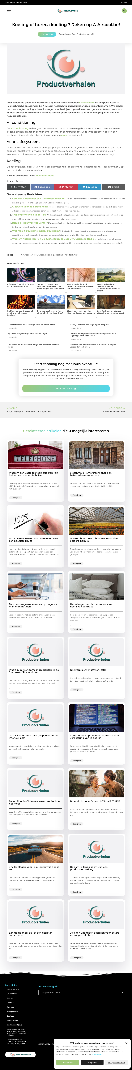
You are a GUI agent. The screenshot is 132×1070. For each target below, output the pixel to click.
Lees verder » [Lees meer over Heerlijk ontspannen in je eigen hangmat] (75, 328)
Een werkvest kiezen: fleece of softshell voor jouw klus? (50, 312)
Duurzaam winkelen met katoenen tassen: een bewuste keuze (34, 539)
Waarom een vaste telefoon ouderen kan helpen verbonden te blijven (93, 345)
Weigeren (92, 1062)
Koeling (59, 255)
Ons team (11, 1007)
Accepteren (68, 1062)
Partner (10, 998)
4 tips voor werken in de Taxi (29, 214)
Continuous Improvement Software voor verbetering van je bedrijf (94, 736)
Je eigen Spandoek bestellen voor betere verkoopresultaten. (94, 933)
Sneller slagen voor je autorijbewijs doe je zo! (34, 868)
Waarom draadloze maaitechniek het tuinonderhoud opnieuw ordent (108, 287)
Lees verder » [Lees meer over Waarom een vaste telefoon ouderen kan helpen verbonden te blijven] (75, 350)
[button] (126, 1043)
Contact (10, 1016)
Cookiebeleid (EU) (14, 1025)
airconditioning (19, 128)
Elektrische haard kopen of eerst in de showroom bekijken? (20, 313)
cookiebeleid (96, 1054)
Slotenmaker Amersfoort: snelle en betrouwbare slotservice (91, 474)
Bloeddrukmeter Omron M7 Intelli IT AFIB (95, 801)
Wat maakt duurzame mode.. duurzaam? (36, 231)
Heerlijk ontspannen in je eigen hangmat (89, 324)
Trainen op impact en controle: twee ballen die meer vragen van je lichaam (50, 286)
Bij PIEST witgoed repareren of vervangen (27, 333)
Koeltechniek (71, 255)
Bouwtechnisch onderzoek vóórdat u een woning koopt (110, 312)
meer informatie (45, 175)
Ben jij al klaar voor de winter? (30, 222)
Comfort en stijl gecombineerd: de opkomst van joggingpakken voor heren (93, 334)
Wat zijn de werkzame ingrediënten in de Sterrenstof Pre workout (34, 671)
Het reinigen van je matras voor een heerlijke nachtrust (91, 605)
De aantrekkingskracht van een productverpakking (89, 868)
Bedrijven (47, 34)
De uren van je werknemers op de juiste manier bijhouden (33, 605)
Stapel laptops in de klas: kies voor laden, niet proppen (81, 312)
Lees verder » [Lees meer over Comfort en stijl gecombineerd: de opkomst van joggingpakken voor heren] (75, 339)
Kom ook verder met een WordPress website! (38, 198)
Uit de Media (12, 994)
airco (64, 135)
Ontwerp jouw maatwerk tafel (88, 670)
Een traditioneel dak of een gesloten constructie (31, 933)
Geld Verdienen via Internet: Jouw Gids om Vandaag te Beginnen (16, 1041)
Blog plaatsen (12, 1011)
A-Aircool (25, 255)
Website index (13, 1020)
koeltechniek (86, 102)
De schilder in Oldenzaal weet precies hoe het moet (34, 802)
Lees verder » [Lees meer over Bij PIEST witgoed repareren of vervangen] (13, 337)
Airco (34, 255)
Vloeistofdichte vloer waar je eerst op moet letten (31, 324)
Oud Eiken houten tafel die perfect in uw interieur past (33, 736)
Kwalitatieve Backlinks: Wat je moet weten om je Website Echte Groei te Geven (16, 1032)
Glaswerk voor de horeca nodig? (30, 206)
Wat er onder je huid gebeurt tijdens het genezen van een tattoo (80, 286)
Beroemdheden (13, 989)
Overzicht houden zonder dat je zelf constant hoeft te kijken (33, 345)
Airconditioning (46, 255)
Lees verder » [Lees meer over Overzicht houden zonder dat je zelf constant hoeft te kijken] (13, 350)
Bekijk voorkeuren (116, 1062)
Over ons (10, 1003)
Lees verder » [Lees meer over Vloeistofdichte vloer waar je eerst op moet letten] (13, 328)
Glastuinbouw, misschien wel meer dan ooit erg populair (94, 539)
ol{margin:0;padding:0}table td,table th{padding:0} (20, 285)
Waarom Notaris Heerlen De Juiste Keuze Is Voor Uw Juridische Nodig (53, 239)
